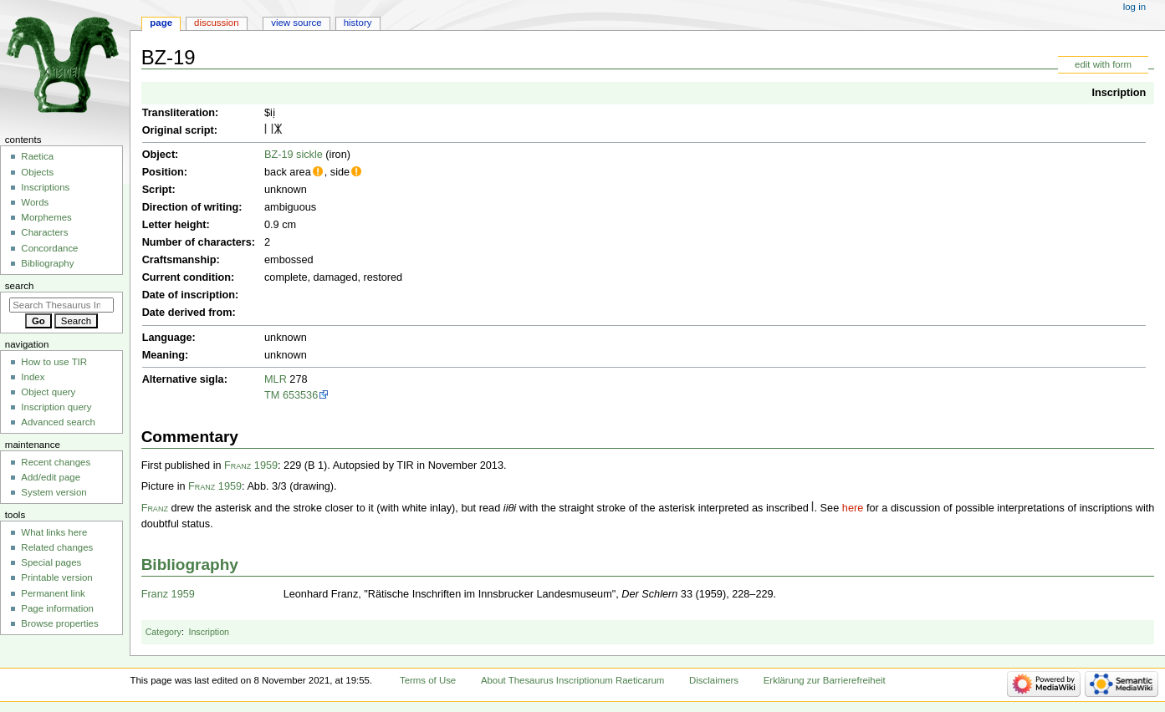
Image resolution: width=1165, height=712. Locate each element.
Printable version (56, 577)
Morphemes (46, 217)
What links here (54, 532)
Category (163, 632)
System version (53, 492)
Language (167, 337)
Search (19, 286)
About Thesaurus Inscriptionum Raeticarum (572, 680)
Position (163, 172)
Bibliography (189, 564)
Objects (37, 172)
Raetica (37, 156)
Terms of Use (428, 680)
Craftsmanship (179, 260)
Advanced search (58, 422)
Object (158, 154)
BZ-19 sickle (293, 154)
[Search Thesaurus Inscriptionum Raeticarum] (61, 305)
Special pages (51, 562)
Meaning (163, 355)
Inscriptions (45, 187)
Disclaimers (713, 680)
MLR (275, 379)
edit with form (1103, 64)
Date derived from (187, 312)
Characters (44, 232)
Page (161, 23)
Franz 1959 (251, 465)
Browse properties (59, 623)
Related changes (57, 547)
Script (157, 190)
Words (35, 202)
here (852, 508)
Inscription (1118, 93)
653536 (300, 395)
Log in (1134, 7)
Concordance (49, 248)
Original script (178, 130)
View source (296, 23)
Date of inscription (188, 295)
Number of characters (197, 242)
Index (32, 377)
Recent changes (55, 462)
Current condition (186, 277)
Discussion (216, 23)
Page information (57, 608)
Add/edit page (50, 477)
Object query (48, 392)
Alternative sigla (183, 379)
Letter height (174, 225)
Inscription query (56, 407)
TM (271, 395)
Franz (154, 508)
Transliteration (178, 113)
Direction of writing (190, 207)
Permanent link (52, 593)
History (358, 23)
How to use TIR (54, 362)
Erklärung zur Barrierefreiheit (825, 680)
